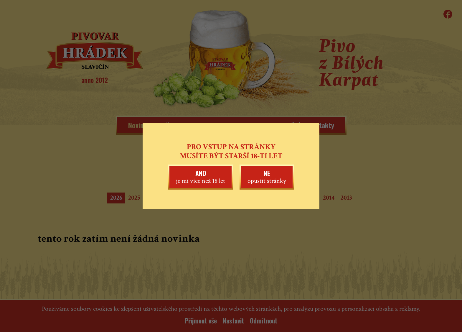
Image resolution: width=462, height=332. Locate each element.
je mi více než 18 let (200, 176)
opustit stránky (267, 176)
